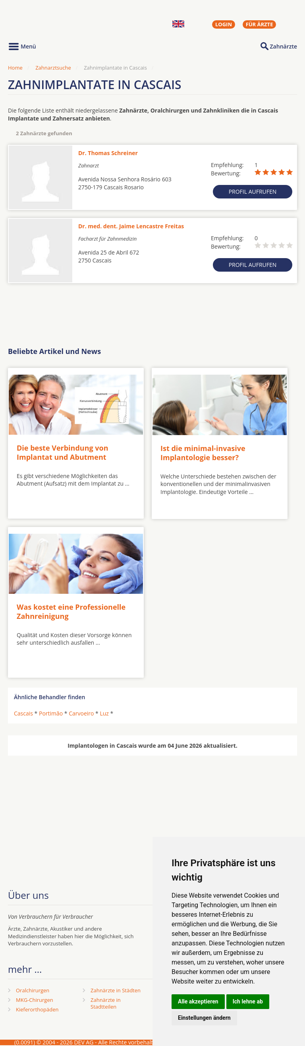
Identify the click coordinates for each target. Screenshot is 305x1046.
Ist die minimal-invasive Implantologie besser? (202, 452)
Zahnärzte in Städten (116, 990)
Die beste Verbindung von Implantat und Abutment (62, 452)
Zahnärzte (283, 46)
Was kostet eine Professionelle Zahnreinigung (71, 611)
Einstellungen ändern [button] (204, 1018)
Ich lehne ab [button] (248, 1001)
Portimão (51, 713)
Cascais (23, 713)
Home (15, 67)
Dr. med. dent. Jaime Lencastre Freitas (131, 226)
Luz (104, 713)
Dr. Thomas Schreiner (108, 153)
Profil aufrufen (253, 191)
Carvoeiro (81, 713)
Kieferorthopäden (37, 1009)
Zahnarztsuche (53, 67)
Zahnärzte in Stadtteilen (106, 1003)
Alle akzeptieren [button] (198, 1001)
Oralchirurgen (32, 990)
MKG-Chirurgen (34, 999)
